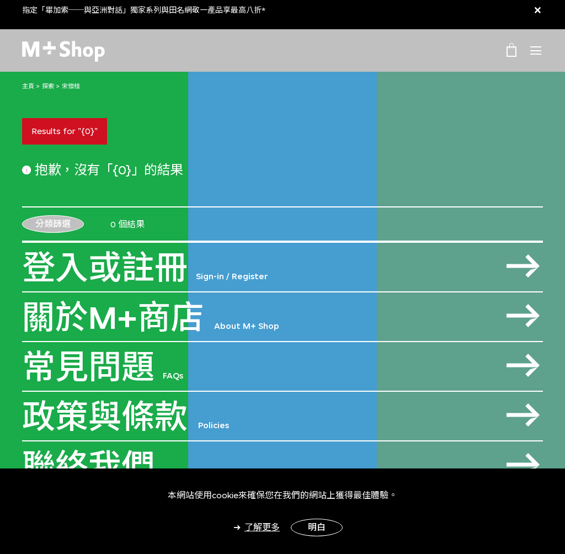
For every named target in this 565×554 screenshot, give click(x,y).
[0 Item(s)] (511, 49)
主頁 (28, 86)
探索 (48, 86)
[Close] (538, 9)
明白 (317, 527)
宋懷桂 (71, 86)
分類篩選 (53, 223)
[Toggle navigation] (536, 51)
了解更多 (262, 527)
